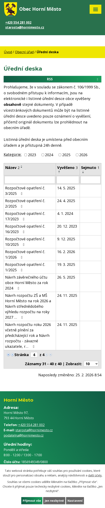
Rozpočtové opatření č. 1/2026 (25, 254)
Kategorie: (12, 154)
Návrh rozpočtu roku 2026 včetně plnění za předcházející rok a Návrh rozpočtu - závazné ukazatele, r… (28, 335)
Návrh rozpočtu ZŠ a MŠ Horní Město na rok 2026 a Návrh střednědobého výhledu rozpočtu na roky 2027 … (28, 306)
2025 (66, 154)
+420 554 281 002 (18, 22)
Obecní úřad (24, 52)
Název (12, 167)
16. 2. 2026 (66, 251)
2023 (32, 154)
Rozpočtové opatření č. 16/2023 (25, 229)
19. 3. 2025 (66, 264)
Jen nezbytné (54, 501)
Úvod (8, 52)
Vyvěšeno (67, 167)
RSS (73, 79)
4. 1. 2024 (65, 213)
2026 (83, 154)
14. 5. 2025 (66, 188)
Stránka (21, 354)
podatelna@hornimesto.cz (24, 435)
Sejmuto (90, 167)
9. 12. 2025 (66, 239)
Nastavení (75, 501)
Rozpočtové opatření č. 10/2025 (25, 242)
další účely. (95, 475)
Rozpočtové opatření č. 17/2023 (25, 216)
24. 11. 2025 (67, 295)
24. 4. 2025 (66, 200)
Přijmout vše (32, 501)
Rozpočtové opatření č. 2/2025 (25, 203)
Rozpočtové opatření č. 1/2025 (25, 267)
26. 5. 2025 (66, 277)
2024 (49, 154)
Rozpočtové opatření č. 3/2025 (25, 191)
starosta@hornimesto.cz (24, 27)
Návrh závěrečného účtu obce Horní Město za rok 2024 (26, 283)
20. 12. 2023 (67, 226)
